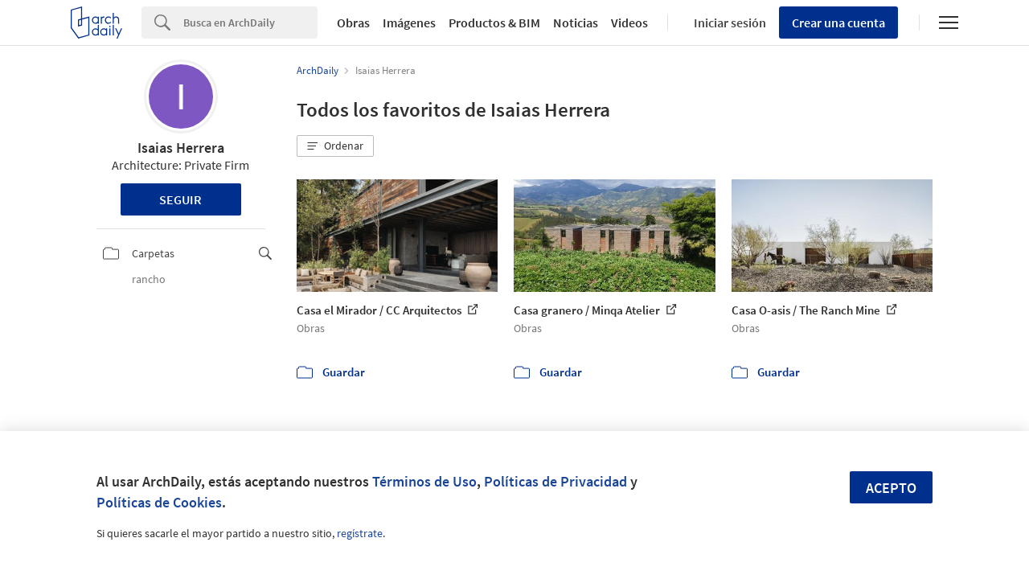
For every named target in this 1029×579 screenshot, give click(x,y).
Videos (629, 22)
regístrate (360, 533)
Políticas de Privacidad (555, 481)
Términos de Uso (424, 481)
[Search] (250, 22)
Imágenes (409, 22)
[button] (335, 146)
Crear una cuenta (838, 22)
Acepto (891, 487)
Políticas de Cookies (159, 502)
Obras (353, 22)
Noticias (575, 22)
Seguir (180, 199)
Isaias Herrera (180, 147)
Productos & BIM (494, 22)
